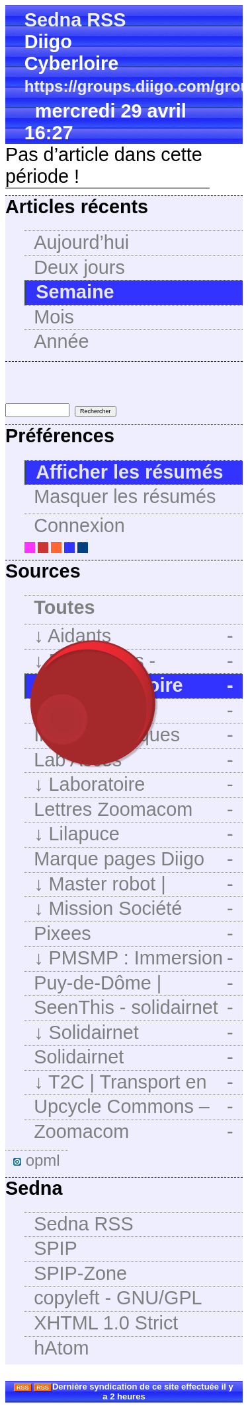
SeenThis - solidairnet (133, 1008)
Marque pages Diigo (133, 859)
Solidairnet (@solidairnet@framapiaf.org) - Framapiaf (138, 1058)
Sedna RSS (75, 19)
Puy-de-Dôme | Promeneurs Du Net (133, 984)
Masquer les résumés (125, 496)
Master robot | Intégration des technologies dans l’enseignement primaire (133, 885)
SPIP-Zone (80, 1273)
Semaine (75, 291)
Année (61, 341)
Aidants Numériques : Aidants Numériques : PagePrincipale (133, 637)
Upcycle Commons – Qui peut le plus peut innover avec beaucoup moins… (133, 1108)
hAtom (61, 1347)
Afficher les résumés (129, 472)
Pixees (133, 934)
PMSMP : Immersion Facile (133, 959)
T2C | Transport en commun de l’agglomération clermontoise (133, 1083)
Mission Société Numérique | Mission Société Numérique (133, 910)
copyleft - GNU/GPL (118, 1297)
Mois (54, 316)
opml (36, 1160)
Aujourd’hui (81, 242)
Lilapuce (133, 834)
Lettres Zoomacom (133, 810)
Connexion (79, 525)
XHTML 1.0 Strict (106, 1322)
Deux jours (79, 267)
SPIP (55, 1248)
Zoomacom (133, 1132)
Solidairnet (133, 1033)
